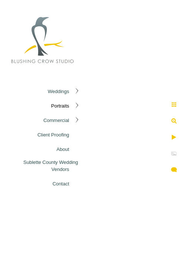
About (63, 149)
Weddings (58, 91)
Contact (60, 184)
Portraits (60, 106)
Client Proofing (53, 135)
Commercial (56, 120)
